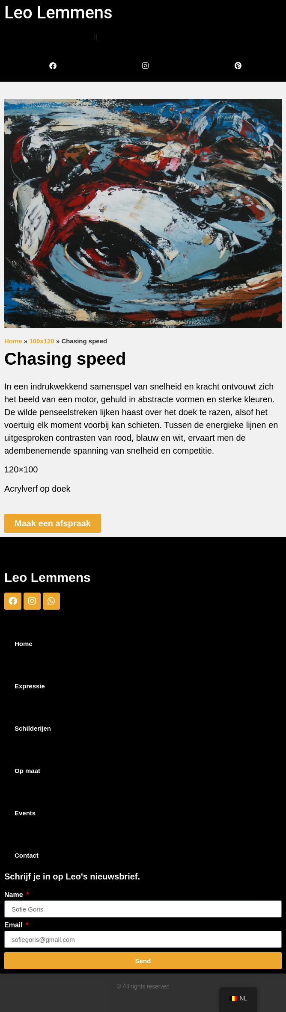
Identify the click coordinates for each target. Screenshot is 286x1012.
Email (14, 925)
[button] (95, 37)
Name (14, 894)
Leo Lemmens (58, 13)
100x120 (41, 341)
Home (13, 341)
